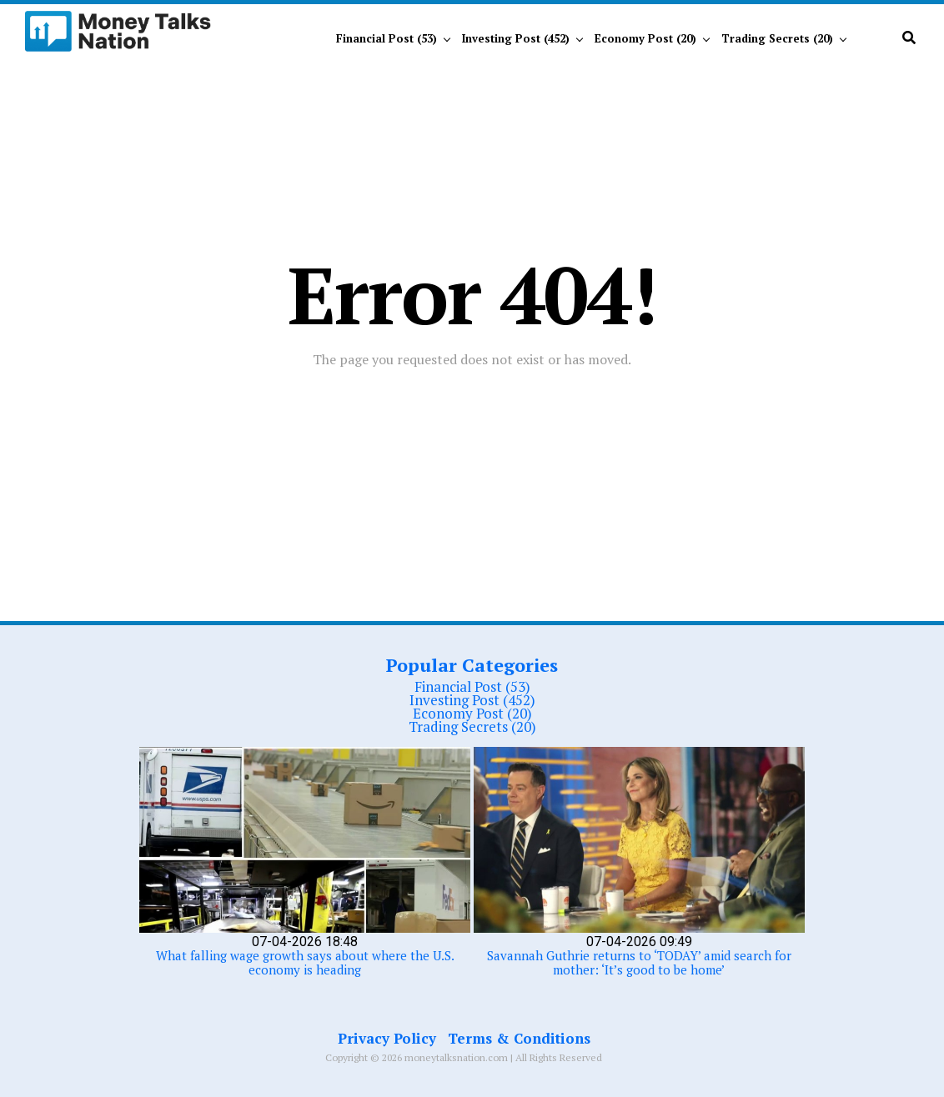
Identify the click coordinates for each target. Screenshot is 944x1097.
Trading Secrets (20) (777, 38)
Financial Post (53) (386, 38)
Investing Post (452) (516, 38)
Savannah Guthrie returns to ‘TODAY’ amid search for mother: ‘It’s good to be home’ (639, 962)
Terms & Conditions (519, 1038)
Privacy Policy (387, 1038)
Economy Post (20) (645, 38)
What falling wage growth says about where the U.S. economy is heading (305, 962)
